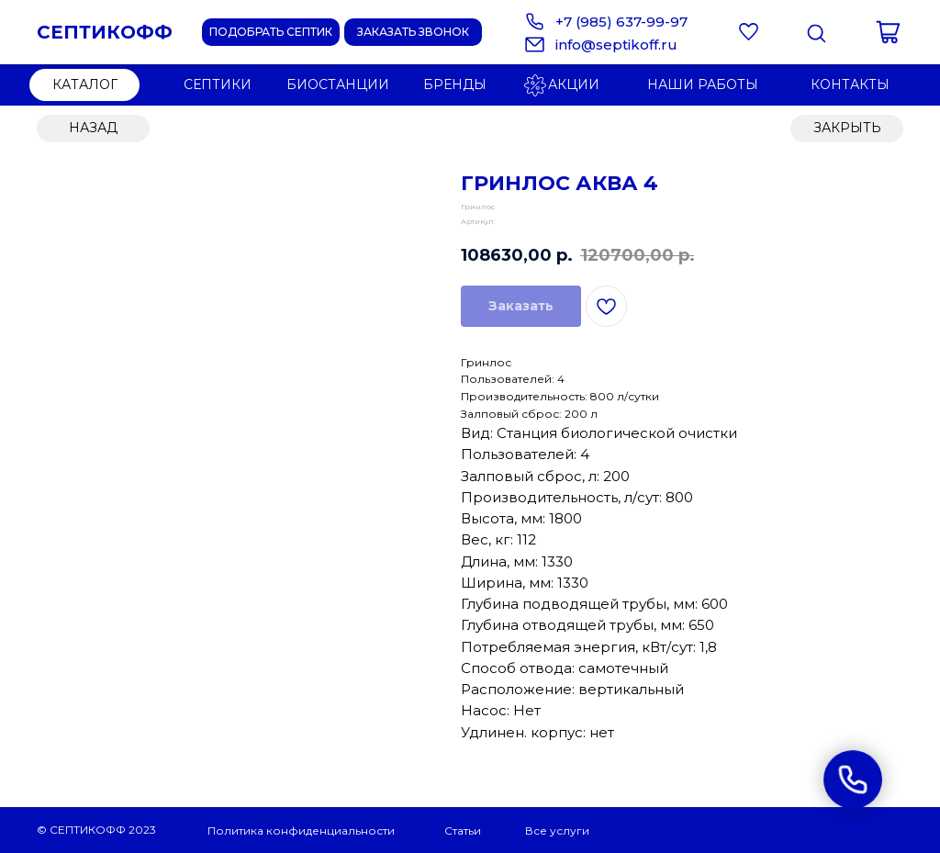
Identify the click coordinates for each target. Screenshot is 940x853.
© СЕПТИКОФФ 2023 (96, 829)
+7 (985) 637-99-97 (621, 21)
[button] (413, 32)
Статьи (462, 830)
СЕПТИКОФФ (105, 32)
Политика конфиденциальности (301, 830)
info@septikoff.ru (616, 44)
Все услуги (557, 830)
